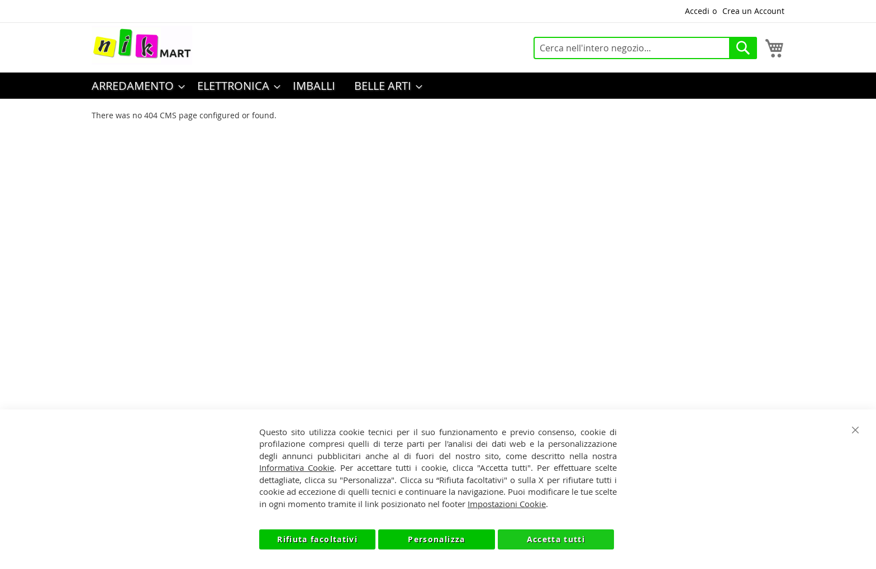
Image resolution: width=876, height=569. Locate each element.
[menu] (438, 86)
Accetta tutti (556, 539)
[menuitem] (135, 86)
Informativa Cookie (296, 467)
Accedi (697, 11)
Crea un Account (753, 11)
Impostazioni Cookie (507, 503)
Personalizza (436, 539)
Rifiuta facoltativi (317, 539)
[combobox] (645, 48)
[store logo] (142, 45)
